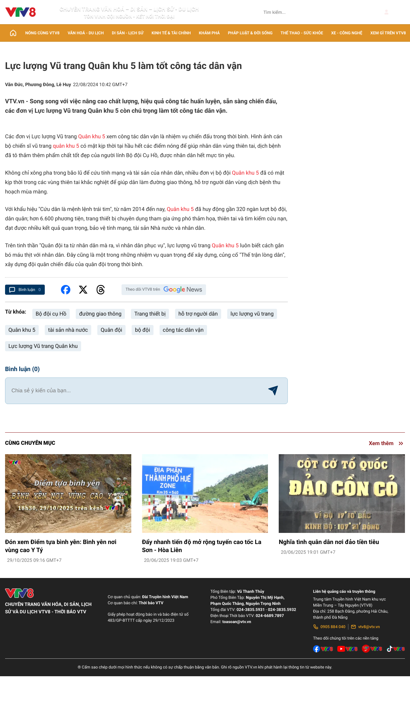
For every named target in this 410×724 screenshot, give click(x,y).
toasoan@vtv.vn (237, 621)
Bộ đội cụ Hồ (51, 314)
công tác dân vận (183, 330)
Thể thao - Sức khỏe (302, 33)
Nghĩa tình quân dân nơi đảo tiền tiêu (329, 542)
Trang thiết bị (150, 314)
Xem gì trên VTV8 (388, 33)
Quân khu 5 (91, 136)
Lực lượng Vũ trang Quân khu (43, 346)
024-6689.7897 (269, 615)
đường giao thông (100, 314)
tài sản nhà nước (68, 330)
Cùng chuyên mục (30, 443)
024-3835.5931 (251, 609)
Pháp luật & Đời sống (250, 33)
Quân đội (111, 330)
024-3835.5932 (282, 609)
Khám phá (209, 33)
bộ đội (142, 330)
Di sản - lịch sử (127, 33)
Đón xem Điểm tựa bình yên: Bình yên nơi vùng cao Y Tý (60, 546)
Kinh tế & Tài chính (171, 33)
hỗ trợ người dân (198, 314)
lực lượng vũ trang (252, 314)
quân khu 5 (66, 146)
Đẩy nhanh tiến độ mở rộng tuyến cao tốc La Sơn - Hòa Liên (202, 546)
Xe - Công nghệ (347, 33)
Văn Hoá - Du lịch (86, 33)
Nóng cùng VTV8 (42, 33)
